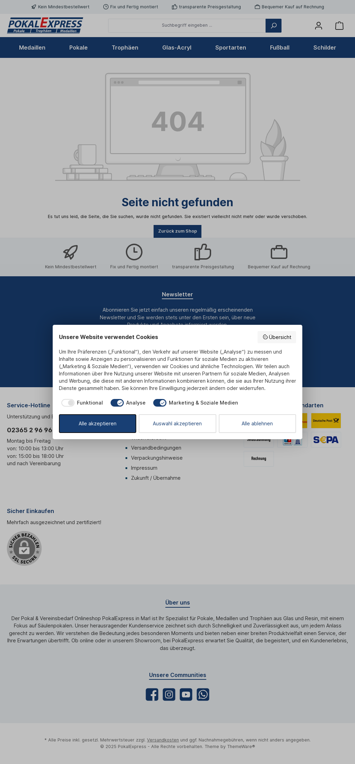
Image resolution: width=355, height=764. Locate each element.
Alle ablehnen (257, 423)
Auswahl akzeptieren (177, 423)
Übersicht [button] (277, 337)
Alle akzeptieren (97, 423)
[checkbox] (81, 403)
